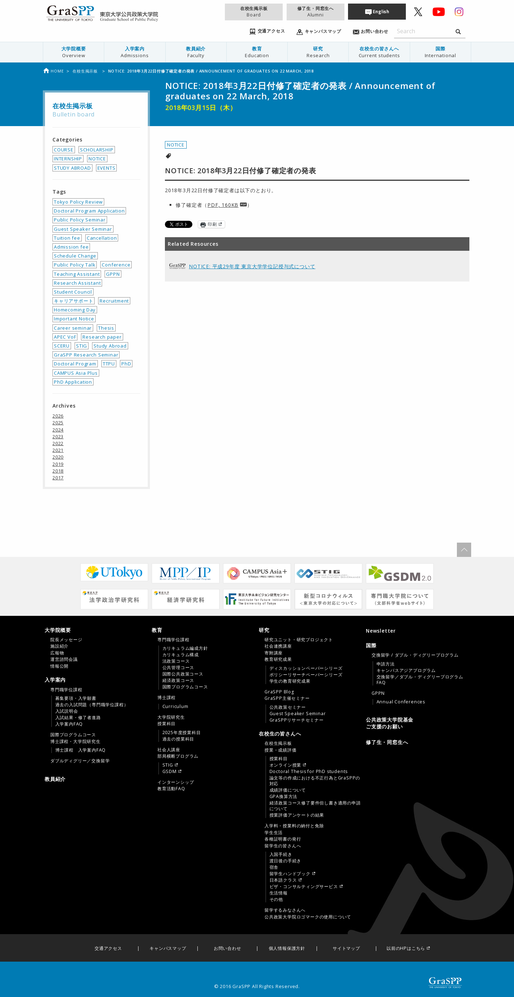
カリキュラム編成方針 (185, 648)
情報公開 (59, 666)
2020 (58, 457)
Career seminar (73, 328)
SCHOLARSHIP (97, 149)
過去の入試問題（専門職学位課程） (91, 705)
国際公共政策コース (182, 674)
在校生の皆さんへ (379, 52)
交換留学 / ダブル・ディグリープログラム (415, 655)
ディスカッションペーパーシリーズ (306, 668)
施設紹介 (59, 646)
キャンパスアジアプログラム (406, 670)
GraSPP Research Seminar (86, 355)
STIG (81, 346)
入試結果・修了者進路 (78, 718)
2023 (58, 436)
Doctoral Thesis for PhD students (308, 771)
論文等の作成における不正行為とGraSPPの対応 (315, 781)
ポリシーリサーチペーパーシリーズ (306, 675)
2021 (58, 450)
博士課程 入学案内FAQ (80, 750)
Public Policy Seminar (80, 219)
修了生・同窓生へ (315, 11)
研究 (318, 52)
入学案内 (134, 52)
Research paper (101, 337)
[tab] (96, 648)
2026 (58, 416)
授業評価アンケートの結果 (296, 815)
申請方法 (386, 664)
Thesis (106, 328)
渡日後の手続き (285, 861)
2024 (58, 430)
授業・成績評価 (280, 750)
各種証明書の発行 (282, 839)
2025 (58, 422)
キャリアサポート (73, 301)
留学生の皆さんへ (282, 846)
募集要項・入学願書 (75, 698)
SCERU (62, 346)
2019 (58, 464)
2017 (58, 477)
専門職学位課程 (66, 690)
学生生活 (273, 833)
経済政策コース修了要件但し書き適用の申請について (315, 806)
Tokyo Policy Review (78, 202)
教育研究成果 (278, 659)
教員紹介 (196, 52)
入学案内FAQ (69, 724)
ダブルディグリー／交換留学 (80, 761)
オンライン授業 (285, 765)
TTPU (109, 363)
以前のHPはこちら (406, 948)
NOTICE (176, 144)
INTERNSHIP (68, 158)
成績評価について (287, 790)
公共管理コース (178, 668)
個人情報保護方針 (287, 948)
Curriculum (175, 706)
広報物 (57, 653)
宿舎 (274, 867)
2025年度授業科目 (181, 733)
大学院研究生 (171, 717)
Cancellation (102, 238)
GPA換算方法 (283, 796)
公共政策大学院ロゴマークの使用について (307, 917)
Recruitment (114, 301)
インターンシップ (175, 782)
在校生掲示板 (253, 11)
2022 (58, 443)
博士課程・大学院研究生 (75, 741)
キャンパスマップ (168, 948)
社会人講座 (168, 750)
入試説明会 (66, 711)
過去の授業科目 (178, 739)
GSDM (169, 771)
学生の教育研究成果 (290, 681)
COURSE (64, 149)
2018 (58, 471)
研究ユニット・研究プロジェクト (298, 640)
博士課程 (166, 698)
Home (53, 71)
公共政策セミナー (287, 707)
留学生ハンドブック (290, 874)
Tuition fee (67, 238)
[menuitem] (73, 52)
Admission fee (71, 247)
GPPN (113, 274)
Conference (116, 264)
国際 (440, 52)
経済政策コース (178, 680)
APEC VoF (65, 337)
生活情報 (278, 893)
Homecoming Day (75, 309)
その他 (276, 899)
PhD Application (73, 382)
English (381, 12)
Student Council (73, 292)
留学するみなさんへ (285, 910)
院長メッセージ (66, 640)
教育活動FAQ (171, 789)
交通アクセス (108, 948)
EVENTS (106, 168)
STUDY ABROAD (72, 168)
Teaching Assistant (77, 274)
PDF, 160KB (222, 204)
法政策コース (176, 661)
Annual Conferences (401, 702)
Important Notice (74, 318)
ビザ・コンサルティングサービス (303, 886)
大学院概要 (73, 52)
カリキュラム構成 (180, 655)
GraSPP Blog (279, 692)
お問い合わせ (227, 948)
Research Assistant (77, 283)
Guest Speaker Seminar (83, 229)
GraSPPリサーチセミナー (296, 720)
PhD (126, 363)
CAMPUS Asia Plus (76, 373)
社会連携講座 (278, 646)
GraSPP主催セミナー (287, 698)
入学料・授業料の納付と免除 (294, 826)
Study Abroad (110, 346)
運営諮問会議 (64, 659)
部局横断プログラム (177, 756)
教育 (257, 52)
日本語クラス (283, 880)
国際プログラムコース (73, 735)
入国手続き (280, 854)
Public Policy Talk (74, 264)
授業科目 (166, 724)
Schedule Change (75, 256)
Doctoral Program (75, 363)
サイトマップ (346, 948)
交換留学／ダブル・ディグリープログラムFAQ (420, 680)
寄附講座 (273, 653)
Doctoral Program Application (89, 211)
